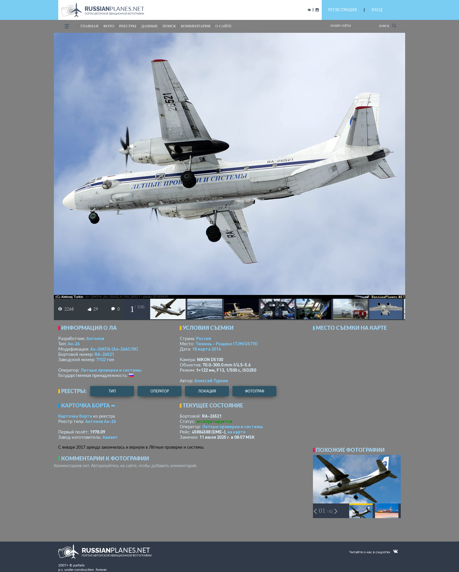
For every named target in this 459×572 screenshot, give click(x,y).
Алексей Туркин (211, 380)
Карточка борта (75, 416)
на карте (236, 431)
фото (108, 26)
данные (149, 26)
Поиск (387, 25)
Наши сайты (340, 25)
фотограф (254, 391)
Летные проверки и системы (111, 370)
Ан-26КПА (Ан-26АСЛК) (114, 348)
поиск (169, 26)
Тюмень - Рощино (227, 343)
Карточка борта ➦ (88, 405)
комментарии (195, 26)
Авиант (110, 437)
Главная (89, 26)
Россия (203, 338)
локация (207, 391)
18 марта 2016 (206, 348)
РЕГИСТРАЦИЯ (342, 10)
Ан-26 (74, 343)
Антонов (95, 338)
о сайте (223, 26)
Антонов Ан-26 (100, 421)
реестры (127, 26)
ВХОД (376, 10)
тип (110, 359)
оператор (159, 391)
